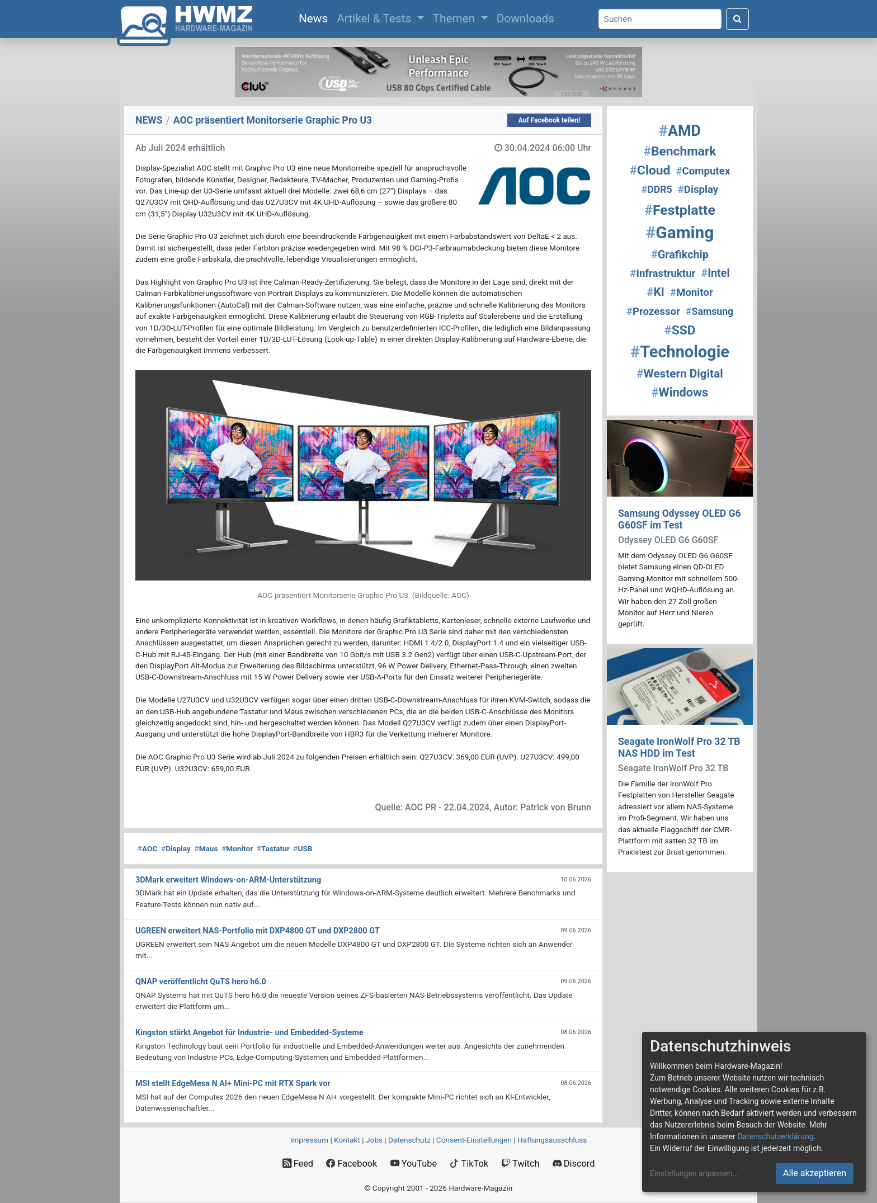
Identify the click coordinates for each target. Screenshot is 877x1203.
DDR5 (657, 189)
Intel (715, 273)
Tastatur (273, 848)
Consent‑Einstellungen (474, 1139)
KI (655, 292)
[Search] (660, 19)
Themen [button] (455, 18)
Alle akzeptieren (814, 1173)
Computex (703, 171)
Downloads (525, 18)
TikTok (469, 1163)
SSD (679, 330)
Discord (574, 1163)
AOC (147, 848)
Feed (297, 1163)
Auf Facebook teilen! (549, 120)
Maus (206, 848)
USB (302, 848)
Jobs (374, 1139)
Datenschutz (409, 1139)
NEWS (149, 120)
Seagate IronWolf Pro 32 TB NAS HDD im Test (679, 747)
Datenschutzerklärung (775, 1136)
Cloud (650, 170)
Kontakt (347, 1139)
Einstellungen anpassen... (694, 1173)
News (315, 17)
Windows (680, 392)
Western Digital (679, 373)
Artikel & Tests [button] (375, 18)
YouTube (413, 1163)
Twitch (520, 1163)
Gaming (680, 232)
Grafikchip (680, 254)
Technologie (679, 351)
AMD (680, 131)
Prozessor (653, 311)
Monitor (237, 848)
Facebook (351, 1163)
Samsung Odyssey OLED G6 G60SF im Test (679, 519)
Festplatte (679, 210)
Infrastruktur (662, 273)
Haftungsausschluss (552, 1139)
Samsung (709, 311)
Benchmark (679, 151)
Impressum (309, 1139)
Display (176, 848)
